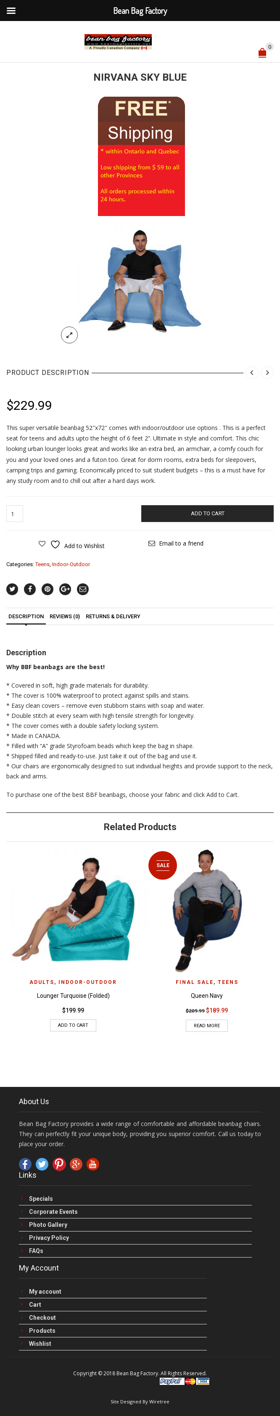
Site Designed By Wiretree (140, 1401)
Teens (42, 564)
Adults (41, 982)
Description (26, 616)
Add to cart (208, 513)
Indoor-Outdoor (71, 564)
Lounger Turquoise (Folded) (73, 995)
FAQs (36, 1251)
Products (42, 1331)
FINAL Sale (195, 982)
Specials (41, 1199)
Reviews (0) (65, 616)
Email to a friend (181, 543)
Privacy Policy (49, 1238)
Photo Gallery (48, 1225)
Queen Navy (207, 995)
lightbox (69, 335)
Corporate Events (53, 1212)
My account (45, 1292)
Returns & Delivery (113, 616)
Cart (35, 1305)
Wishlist (40, 1344)
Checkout (42, 1318)
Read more (207, 1025)
